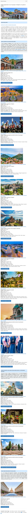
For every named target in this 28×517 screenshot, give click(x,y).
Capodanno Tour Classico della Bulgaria (7, 436)
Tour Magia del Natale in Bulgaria (6, 406)
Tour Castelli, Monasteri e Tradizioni (6, 366)
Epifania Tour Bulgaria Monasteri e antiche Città (8, 467)
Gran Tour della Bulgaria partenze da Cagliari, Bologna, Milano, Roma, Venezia (13, 257)
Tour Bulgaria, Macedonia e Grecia (6, 82)
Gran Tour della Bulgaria (5, 268)
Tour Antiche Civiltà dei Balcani (6, 238)
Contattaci (22, 35)
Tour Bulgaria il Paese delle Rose (6, 207)
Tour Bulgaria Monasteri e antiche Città (7, 176)
